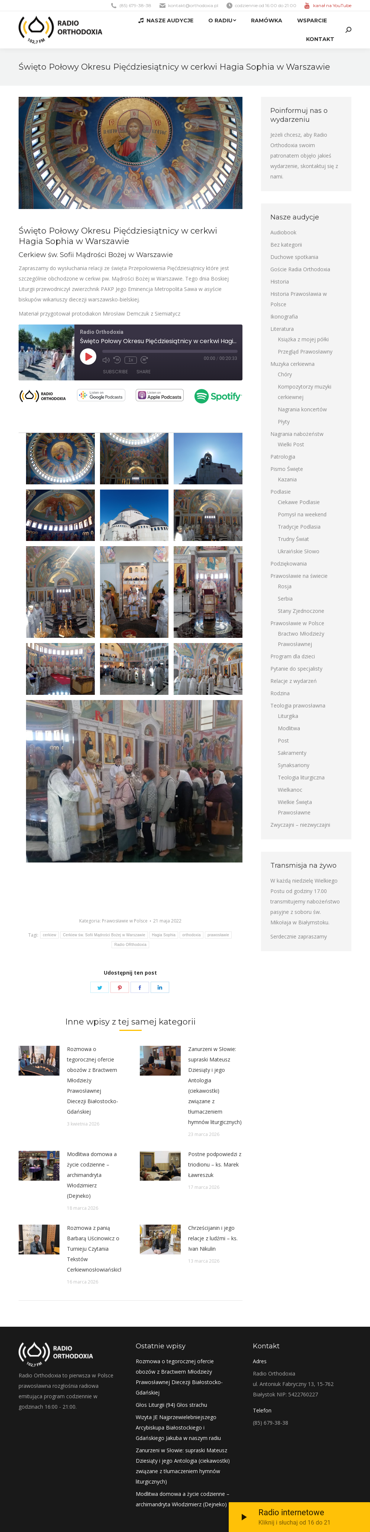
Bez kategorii (286, 244)
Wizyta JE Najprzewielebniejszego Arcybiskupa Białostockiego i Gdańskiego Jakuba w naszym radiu (178, 1427)
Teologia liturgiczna (301, 777)
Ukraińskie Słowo (298, 551)
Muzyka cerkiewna (292, 363)
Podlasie (280, 491)
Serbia (285, 598)
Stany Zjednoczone (301, 610)
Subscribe (115, 372)
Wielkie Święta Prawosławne (295, 807)
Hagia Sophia (164, 935)
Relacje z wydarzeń (293, 680)
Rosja (285, 586)
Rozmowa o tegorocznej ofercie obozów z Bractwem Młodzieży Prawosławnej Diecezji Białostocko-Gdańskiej (92, 1080)
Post (283, 740)
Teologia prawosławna (297, 705)
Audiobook (283, 232)
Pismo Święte (286, 468)
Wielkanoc (290, 789)
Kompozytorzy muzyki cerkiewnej (304, 392)
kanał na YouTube (332, 5)
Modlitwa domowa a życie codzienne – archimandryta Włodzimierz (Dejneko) (92, 1174)
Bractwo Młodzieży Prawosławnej (301, 639)
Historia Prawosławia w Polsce (298, 299)
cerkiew (49, 935)
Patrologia (282, 456)
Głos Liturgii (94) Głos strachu (171, 1404)
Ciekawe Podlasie (299, 502)
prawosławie (218, 935)
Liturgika (288, 715)
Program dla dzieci (292, 656)
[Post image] (39, 1061)
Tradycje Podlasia (299, 526)
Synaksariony (293, 765)
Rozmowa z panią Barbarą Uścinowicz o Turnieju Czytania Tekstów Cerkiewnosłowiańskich (95, 1248)
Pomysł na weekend (302, 514)
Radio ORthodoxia (130, 945)
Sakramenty (292, 752)
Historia (279, 281)
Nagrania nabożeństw (297, 433)
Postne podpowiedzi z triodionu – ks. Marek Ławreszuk (214, 1164)
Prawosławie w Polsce (125, 921)
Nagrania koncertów (302, 409)
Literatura (282, 328)
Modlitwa (289, 728)
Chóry (285, 374)
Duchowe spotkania (294, 256)
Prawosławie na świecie (299, 575)
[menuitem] (166, 20)
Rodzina (280, 693)
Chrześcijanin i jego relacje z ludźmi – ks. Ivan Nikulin (213, 1238)
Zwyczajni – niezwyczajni (300, 824)
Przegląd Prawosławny (305, 351)
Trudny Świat (293, 538)
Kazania (287, 479)
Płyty (284, 421)
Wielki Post (291, 444)
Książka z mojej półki (303, 339)
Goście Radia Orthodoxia (300, 269)
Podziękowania (288, 563)
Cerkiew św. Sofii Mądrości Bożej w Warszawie (104, 935)
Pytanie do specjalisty (296, 668)
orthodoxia (191, 935)
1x (130, 360)
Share (143, 372)
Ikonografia (284, 316)
